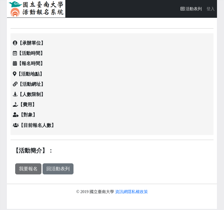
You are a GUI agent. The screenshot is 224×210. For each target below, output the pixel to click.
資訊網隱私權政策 (131, 192)
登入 (210, 9)
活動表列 (192, 8)
